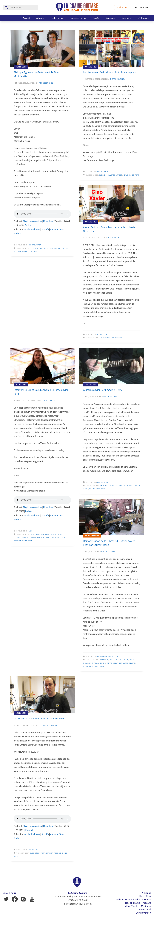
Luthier (119, 175)
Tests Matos (56, 18)
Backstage (103, 660)
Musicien (44, 248)
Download (48, 221)
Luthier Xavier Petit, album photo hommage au (109, 72)
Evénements (102, 172)
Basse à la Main (42, 534)
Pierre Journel (46, 83)
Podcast (17, 252)
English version (143, 912)
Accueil (26, 18)
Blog (101, 175)
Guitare (17, 538)
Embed (28, 225)
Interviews (33, 245)
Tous (40, 245)
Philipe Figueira (61, 248)
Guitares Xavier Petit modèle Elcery (102, 390)
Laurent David (43, 538)
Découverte (109, 175)
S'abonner (122, 7)
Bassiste (53, 534)
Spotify (45, 229)
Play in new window (32, 221)
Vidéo (24, 252)
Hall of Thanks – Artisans (138, 902)
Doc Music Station (107, 486)
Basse (32, 534)
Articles (40, 18)
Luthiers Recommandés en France (133, 899)
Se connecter (141, 7)
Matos (30, 531)
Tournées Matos (78, 18)
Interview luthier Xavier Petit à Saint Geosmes (39, 718)
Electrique (35, 248)
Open (51, 248)
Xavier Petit (32, 252)
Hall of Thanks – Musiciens (137, 906)
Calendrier (126, 18)
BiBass (60, 534)
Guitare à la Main (29, 538)
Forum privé (145, 909)
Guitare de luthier (124, 486)
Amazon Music (57, 229)
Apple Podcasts (32, 229)
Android (17, 233)
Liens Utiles (145, 896)
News (125, 175)
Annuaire (110, 18)
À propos (146, 892)
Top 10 (96, 18)
